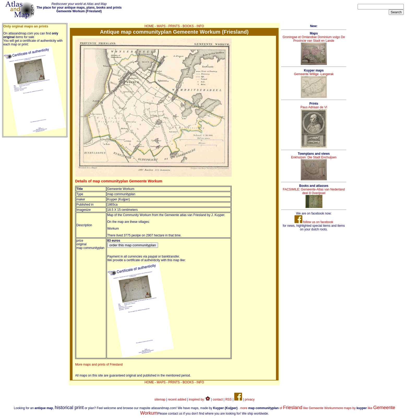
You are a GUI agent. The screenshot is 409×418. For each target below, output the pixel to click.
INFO (200, 26)
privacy (250, 399)
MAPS (161, 26)
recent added (177, 399)
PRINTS (174, 26)
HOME (149, 26)
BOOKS (188, 26)
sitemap (159, 399)
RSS (228, 399)
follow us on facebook (313, 222)
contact (218, 399)
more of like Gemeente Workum (288, 408)
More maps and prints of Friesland (99, 364)
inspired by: (199, 399)
